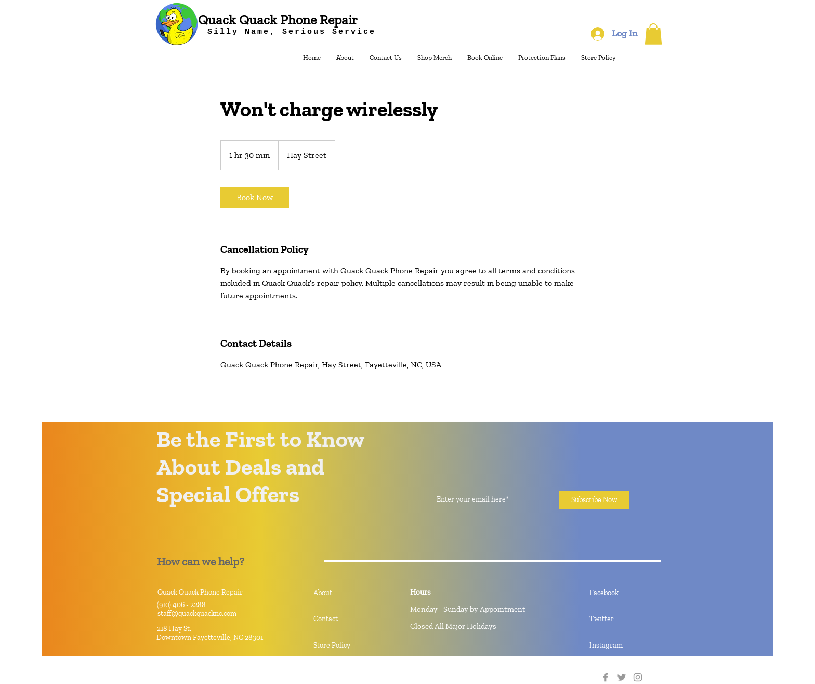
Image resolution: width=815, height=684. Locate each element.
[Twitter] (626, 619)
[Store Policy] (350, 645)
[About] (350, 593)
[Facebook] (626, 593)
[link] (254, 197)
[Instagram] (626, 645)
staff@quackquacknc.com (196, 613)
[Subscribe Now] (594, 500)
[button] (653, 34)
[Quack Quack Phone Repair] (278, 20)
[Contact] (350, 619)
